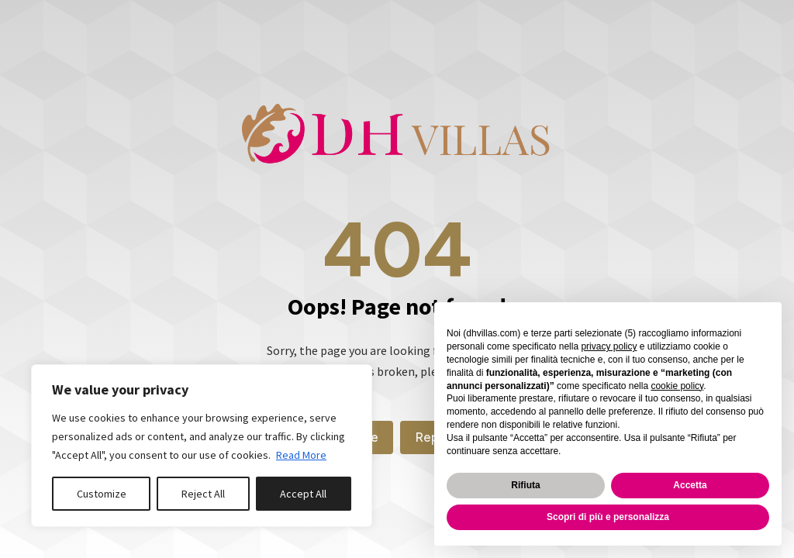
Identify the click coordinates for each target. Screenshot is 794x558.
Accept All (303, 494)
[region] (201, 445)
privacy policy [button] (609, 346)
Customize (101, 494)
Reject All (203, 494)
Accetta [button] (689, 485)
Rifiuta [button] (525, 485)
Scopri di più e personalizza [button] (608, 517)
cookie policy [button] (677, 386)
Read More (301, 455)
